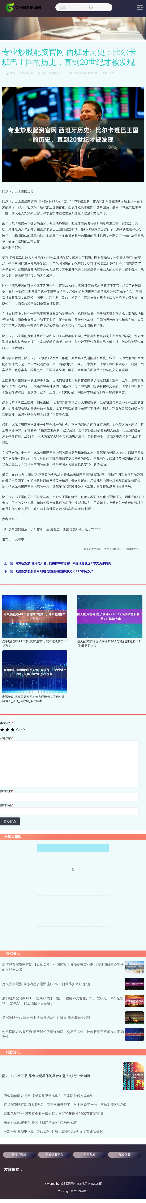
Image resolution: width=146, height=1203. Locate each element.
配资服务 (124, 1154)
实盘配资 (89, 1154)
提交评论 (10, 821)
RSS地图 (81, 1183)
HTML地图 (95, 1183)
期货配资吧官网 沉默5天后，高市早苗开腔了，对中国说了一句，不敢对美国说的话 (65, 1104)
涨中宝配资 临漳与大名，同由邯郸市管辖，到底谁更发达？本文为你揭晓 (63, 563)
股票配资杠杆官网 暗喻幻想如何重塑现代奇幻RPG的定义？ (55, 571)
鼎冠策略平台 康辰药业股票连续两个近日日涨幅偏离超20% (46, 1017)
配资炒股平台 (54, 1154)
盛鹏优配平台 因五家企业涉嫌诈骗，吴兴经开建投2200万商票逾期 (53, 1113)
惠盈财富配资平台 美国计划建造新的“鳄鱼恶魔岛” (40, 1122)
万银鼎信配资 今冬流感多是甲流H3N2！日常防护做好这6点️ (46, 984)
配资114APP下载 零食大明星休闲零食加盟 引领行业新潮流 (46, 1076)
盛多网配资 (19, 1154)
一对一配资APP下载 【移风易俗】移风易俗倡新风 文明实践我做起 (53, 1131)
